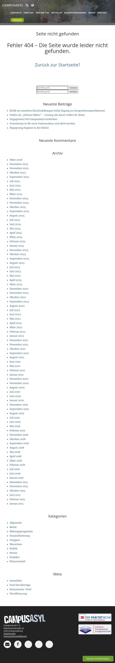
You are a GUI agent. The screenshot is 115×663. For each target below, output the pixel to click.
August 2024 (17, 215)
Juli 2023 (15, 267)
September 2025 (19, 176)
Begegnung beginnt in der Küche (29, 127)
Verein (91, 12)
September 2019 (19, 408)
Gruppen (15, 540)
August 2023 (17, 262)
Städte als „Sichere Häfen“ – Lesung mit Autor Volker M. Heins (47, 114)
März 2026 (16, 159)
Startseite (15, 12)
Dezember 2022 (19, 288)
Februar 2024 (17, 241)
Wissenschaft (17, 561)
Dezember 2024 (19, 198)
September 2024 (19, 211)
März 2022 (16, 327)
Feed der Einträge (20, 584)
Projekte (15, 557)
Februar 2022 (17, 331)
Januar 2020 (17, 400)
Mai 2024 (15, 228)
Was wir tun (42, 12)
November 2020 (19, 383)
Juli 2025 (15, 181)
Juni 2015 (15, 494)
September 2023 (19, 258)
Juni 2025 (15, 185)
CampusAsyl (12, 5)
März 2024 (16, 237)
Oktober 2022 (18, 297)
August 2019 (17, 413)
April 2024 (16, 232)
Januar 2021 (17, 374)
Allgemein (16, 522)
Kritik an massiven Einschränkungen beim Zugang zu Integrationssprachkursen (57, 110)
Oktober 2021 (17, 348)
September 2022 (19, 301)
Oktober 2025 (18, 172)
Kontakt (102, 12)
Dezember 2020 (19, 378)
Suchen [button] (73, 87)
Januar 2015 (17, 503)
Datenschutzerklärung (15, 636)
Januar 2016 (17, 477)
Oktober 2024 (18, 207)
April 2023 (16, 280)
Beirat (13, 527)
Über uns (28, 12)
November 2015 (19, 486)
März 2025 (16, 194)
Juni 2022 (15, 314)
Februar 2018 (17, 464)
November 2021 (19, 344)
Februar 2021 (17, 370)
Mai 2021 (15, 365)
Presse (13, 552)
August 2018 (17, 447)
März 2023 (16, 284)
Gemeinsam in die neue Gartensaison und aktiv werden (42, 123)
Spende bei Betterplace (98, 658)
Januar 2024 (17, 245)
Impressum (10, 633)
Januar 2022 (17, 335)
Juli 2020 (15, 391)
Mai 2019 (15, 426)
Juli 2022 (15, 310)
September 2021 (19, 353)
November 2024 (19, 202)
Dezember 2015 (19, 482)
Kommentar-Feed (20, 589)
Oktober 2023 (18, 254)
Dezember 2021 (19, 340)
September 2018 (19, 443)
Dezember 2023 (19, 250)
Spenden (17, 20)
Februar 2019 (17, 430)
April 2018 (15, 456)
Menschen (16, 544)
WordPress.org (18, 593)
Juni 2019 (15, 421)
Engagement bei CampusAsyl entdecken (33, 119)
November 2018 (19, 434)
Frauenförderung (20, 535)
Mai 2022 (15, 318)
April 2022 (16, 322)
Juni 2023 (15, 271)
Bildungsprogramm (75, 12)
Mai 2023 (15, 275)
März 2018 (16, 460)
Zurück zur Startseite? (57, 65)
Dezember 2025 (19, 164)
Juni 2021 (15, 361)
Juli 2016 (15, 469)
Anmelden (16, 580)
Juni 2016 (15, 473)
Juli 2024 (15, 219)
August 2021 (17, 357)
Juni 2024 (15, 224)
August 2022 (17, 305)
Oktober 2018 (17, 439)
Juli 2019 (15, 417)
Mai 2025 (15, 189)
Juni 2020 (15, 396)
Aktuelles (56, 12)
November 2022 (19, 292)
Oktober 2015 (17, 490)
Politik (13, 548)
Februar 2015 (17, 499)
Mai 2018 (15, 451)
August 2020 (17, 387)
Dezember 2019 (19, 404)
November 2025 (19, 168)
